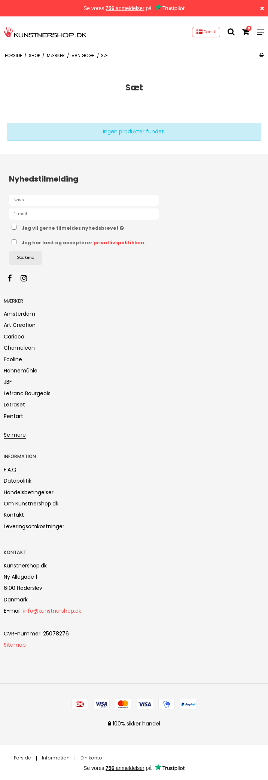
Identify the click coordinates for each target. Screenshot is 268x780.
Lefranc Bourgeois (27, 393)
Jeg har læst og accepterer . (84, 242)
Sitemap (15, 645)
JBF (8, 382)
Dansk (206, 32)
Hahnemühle (20, 370)
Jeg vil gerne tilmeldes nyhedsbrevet (91, 226)
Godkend (25, 257)
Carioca (14, 336)
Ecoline (13, 359)
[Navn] (84, 200)
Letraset (14, 404)
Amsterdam (19, 314)
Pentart (13, 416)
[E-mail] (84, 213)
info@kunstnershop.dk (52, 611)
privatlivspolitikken (119, 242)
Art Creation (20, 325)
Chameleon (19, 348)
